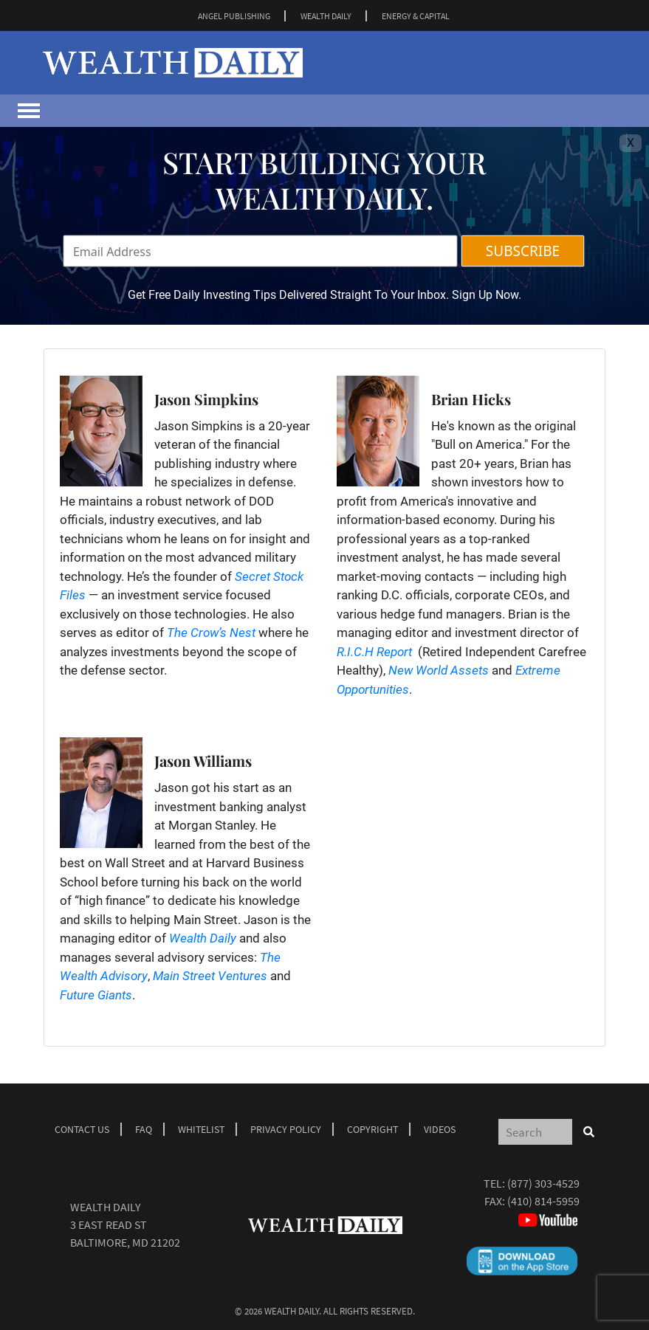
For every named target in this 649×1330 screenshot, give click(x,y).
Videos (440, 1129)
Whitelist (201, 1129)
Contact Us (82, 1129)
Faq (143, 1129)
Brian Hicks (471, 399)
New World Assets (438, 670)
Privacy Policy (285, 1129)
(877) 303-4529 (543, 1183)
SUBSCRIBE (523, 251)
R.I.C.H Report (374, 651)
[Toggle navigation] (29, 110)
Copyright (372, 1129)
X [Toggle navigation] (630, 143)
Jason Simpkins (206, 399)
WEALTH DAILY (326, 15)
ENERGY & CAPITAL (416, 15)
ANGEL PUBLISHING (234, 15)
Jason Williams (203, 761)
